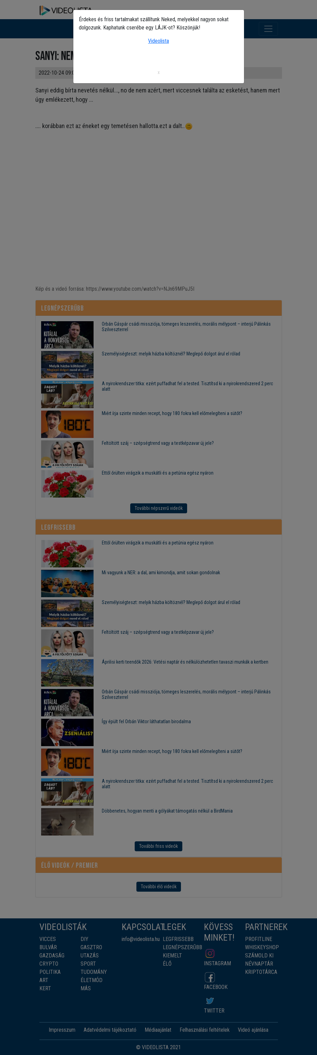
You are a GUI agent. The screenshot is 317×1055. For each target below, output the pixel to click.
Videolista (158, 41)
